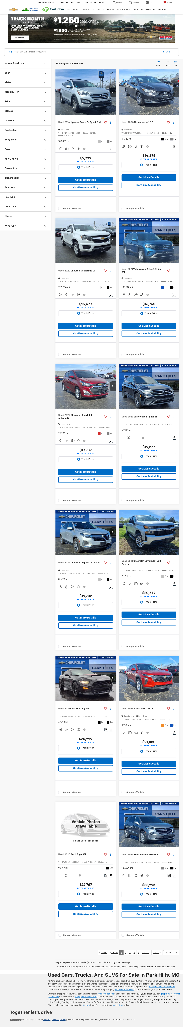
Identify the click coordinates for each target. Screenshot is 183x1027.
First (103, 952)
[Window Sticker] (111, 729)
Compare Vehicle (72, 208)
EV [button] (93, 10)
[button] (113, 92)
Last (157, 952)
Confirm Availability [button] (85, 187)
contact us (118, 1005)
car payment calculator (86, 997)
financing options (106, 994)
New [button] (68, 10)
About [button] (135, 10)
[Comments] (111, 149)
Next (146, 952)
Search (166, 52)
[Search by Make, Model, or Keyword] (87, 52)
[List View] (175, 64)
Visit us (86, 1005)
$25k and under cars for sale (162, 987)
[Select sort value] (159, 63)
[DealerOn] (17, 1020)
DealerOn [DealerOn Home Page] (46, 1020)
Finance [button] (110, 10)
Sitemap (55, 1020)
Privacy (63, 1020)
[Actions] (110, 122)
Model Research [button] (148, 10)
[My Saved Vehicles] (167, 2)
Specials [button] (100, 10)
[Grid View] (167, 64)
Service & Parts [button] (123, 10)
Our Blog (162, 10)
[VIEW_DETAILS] (85, 824)
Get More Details (85, 180)
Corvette (85, 10)
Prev (114, 952)
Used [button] (75, 10)
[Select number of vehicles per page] (171, 952)
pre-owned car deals (124, 990)
